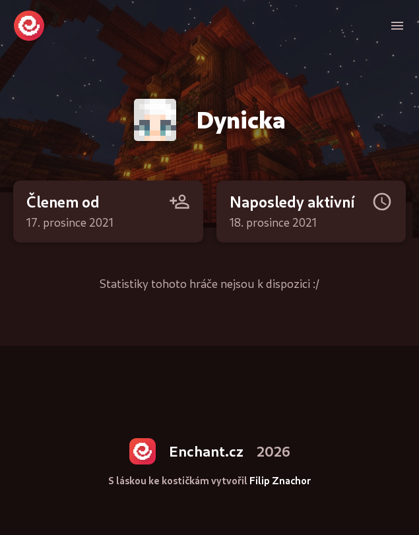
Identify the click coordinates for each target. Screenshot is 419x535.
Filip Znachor (280, 480)
